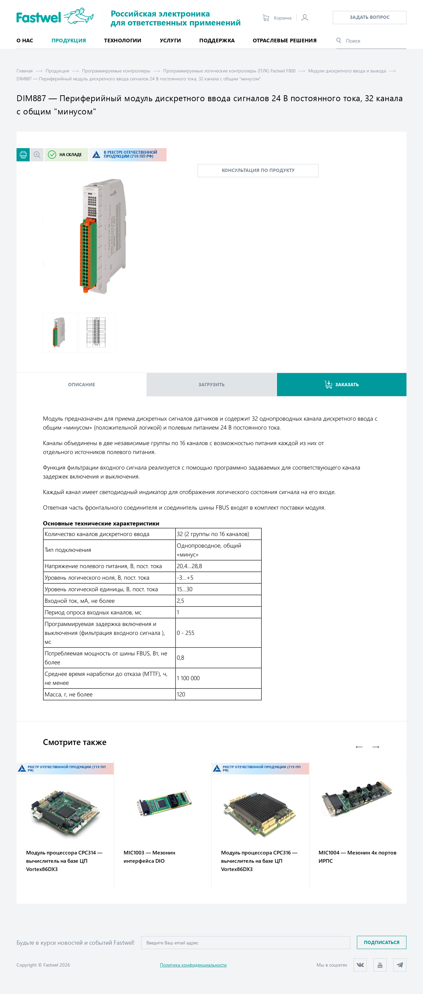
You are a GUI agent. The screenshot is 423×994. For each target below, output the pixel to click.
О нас (25, 40)
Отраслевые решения (285, 40)
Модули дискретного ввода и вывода (347, 70)
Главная (25, 70)
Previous (359, 747)
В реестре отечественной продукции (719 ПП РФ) (130, 154)
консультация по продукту (258, 170)
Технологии (122, 40)
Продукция (57, 70)
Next (375, 747)
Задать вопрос (370, 17)
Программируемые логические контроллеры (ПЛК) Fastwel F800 (229, 70)
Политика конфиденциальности (193, 965)
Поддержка (217, 40)
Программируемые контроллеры (116, 70)
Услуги (170, 40)
